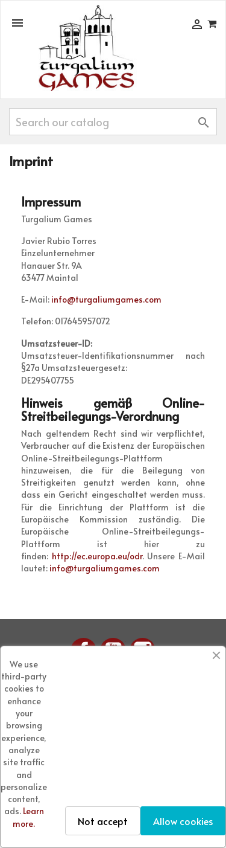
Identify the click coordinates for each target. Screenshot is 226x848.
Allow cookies (183, 820)
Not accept (103, 820)
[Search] (113, 121)
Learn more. (28, 817)
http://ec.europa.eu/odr (97, 556)
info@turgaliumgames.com (106, 299)
